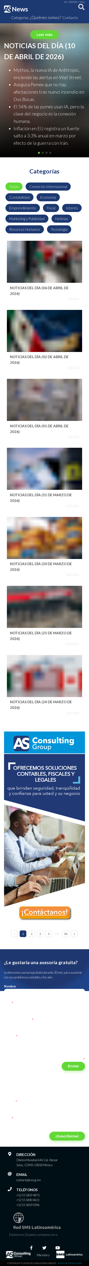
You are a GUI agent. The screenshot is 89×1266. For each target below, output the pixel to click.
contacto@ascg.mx (28, 1180)
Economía (48, 197)
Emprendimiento (22, 208)
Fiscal (51, 208)
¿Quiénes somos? (45, 17)
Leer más (44, 35)
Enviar (73, 1066)
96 (65, 934)
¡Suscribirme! (67, 1136)
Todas (14, 186)
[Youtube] (57, 1248)
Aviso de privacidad (70, 1263)
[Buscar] (80, 9)
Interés (72, 208)
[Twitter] (44, 1248)
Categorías (20, 17)
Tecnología (59, 229)
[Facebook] (31, 1248)
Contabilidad (19, 197)
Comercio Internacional (48, 186)
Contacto (70, 17)
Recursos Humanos (24, 229)
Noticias (61, 219)
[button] (39, 153)
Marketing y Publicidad (27, 219)
